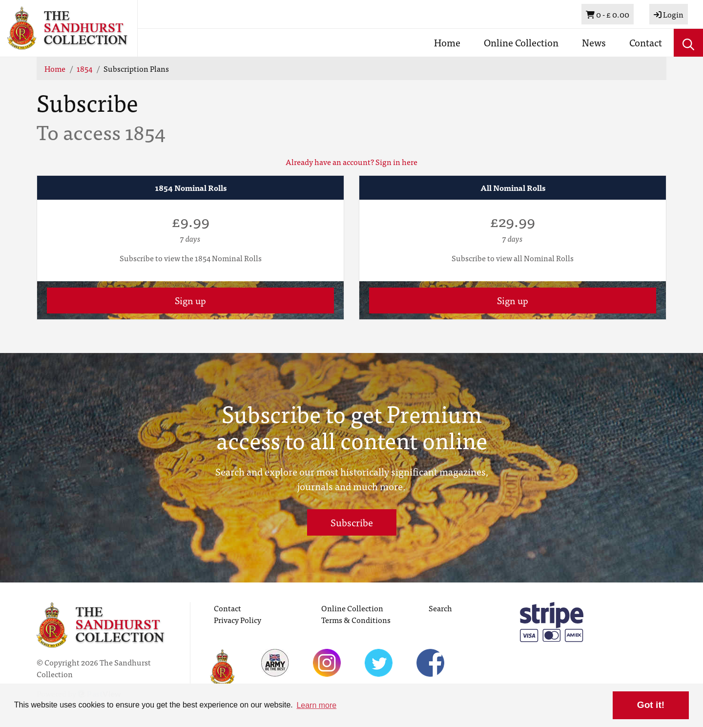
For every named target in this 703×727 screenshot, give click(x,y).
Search (440, 608)
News (594, 42)
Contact (645, 42)
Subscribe (352, 522)
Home (447, 42)
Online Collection (521, 42)
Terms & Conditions (356, 619)
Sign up (190, 300)
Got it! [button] (650, 705)
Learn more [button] (316, 705)
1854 (84, 68)
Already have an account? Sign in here (351, 161)
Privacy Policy (237, 619)
